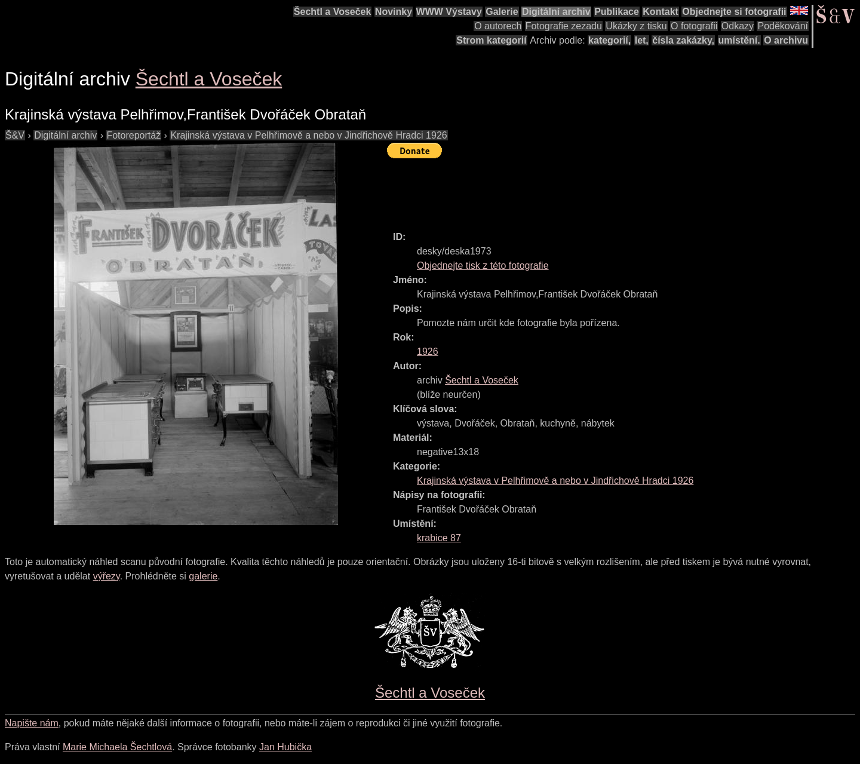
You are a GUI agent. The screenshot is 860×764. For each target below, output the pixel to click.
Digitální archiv (556, 12)
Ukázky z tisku (636, 26)
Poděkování (782, 26)
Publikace (616, 12)
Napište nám (32, 723)
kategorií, (609, 40)
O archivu (786, 40)
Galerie (502, 12)
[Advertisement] (604, 189)
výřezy (106, 576)
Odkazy (737, 26)
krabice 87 (439, 538)
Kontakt (660, 12)
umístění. (739, 40)
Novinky (393, 12)
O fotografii (694, 26)
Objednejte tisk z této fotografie (483, 265)
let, (642, 40)
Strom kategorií (491, 40)
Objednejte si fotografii (734, 12)
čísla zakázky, (683, 40)
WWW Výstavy (449, 12)
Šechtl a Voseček (332, 12)
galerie (203, 576)
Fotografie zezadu (564, 26)
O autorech (497, 26)
